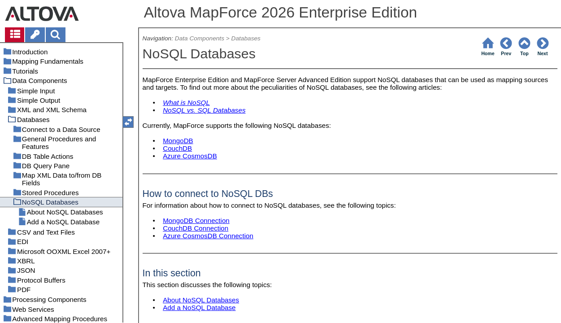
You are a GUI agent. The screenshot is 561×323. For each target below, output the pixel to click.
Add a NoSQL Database (199, 307)
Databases (246, 38)
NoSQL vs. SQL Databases (204, 110)
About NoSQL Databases (201, 300)
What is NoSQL (186, 102)
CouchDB (177, 148)
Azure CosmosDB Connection (208, 236)
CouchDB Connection (195, 228)
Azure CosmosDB (190, 156)
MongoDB (178, 140)
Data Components (199, 38)
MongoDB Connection (196, 220)
